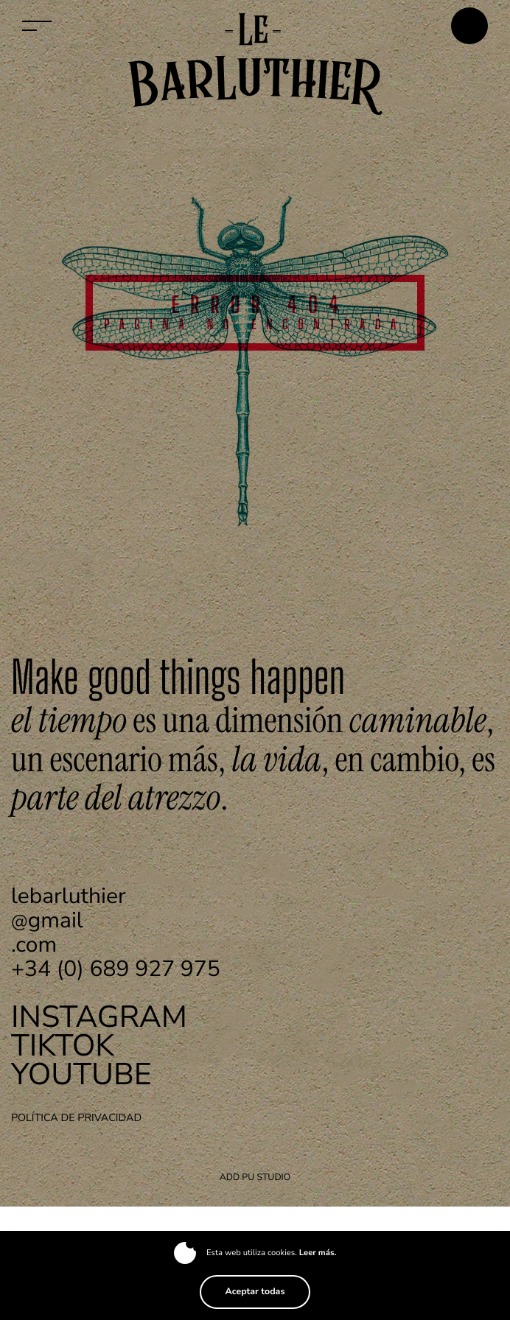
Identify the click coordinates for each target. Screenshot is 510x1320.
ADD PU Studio (255, 1177)
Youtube (81, 1074)
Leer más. (317, 1253)
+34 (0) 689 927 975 (115, 969)
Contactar (469, 25)
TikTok (62, 1046)
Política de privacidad (76, 1118)
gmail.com (68, 920)
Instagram (99, 1017)
